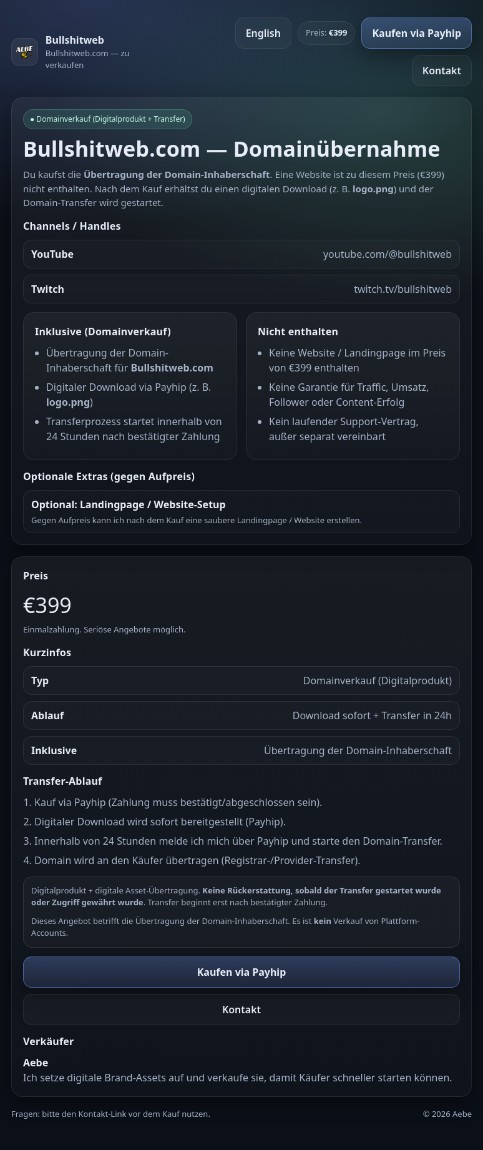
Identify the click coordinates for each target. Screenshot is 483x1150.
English (263, 33)
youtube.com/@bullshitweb (387, 254)
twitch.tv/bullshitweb (403, 289)
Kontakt (441, 70)
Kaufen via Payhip (416, 33)
